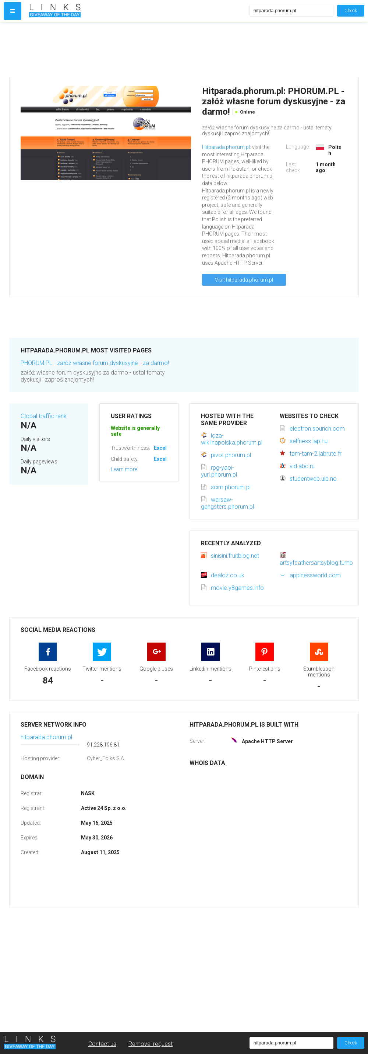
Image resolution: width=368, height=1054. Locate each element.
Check (350, 10)
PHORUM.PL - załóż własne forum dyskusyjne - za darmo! (95, 362)
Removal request (150, 1043)
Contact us (102, 1043)
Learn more (124, 469)
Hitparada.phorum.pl (226, 147)
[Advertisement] (137, 49)
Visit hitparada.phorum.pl (244, 280)
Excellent (165, 448)
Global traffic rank (44, 416)
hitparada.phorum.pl (46, 737)
